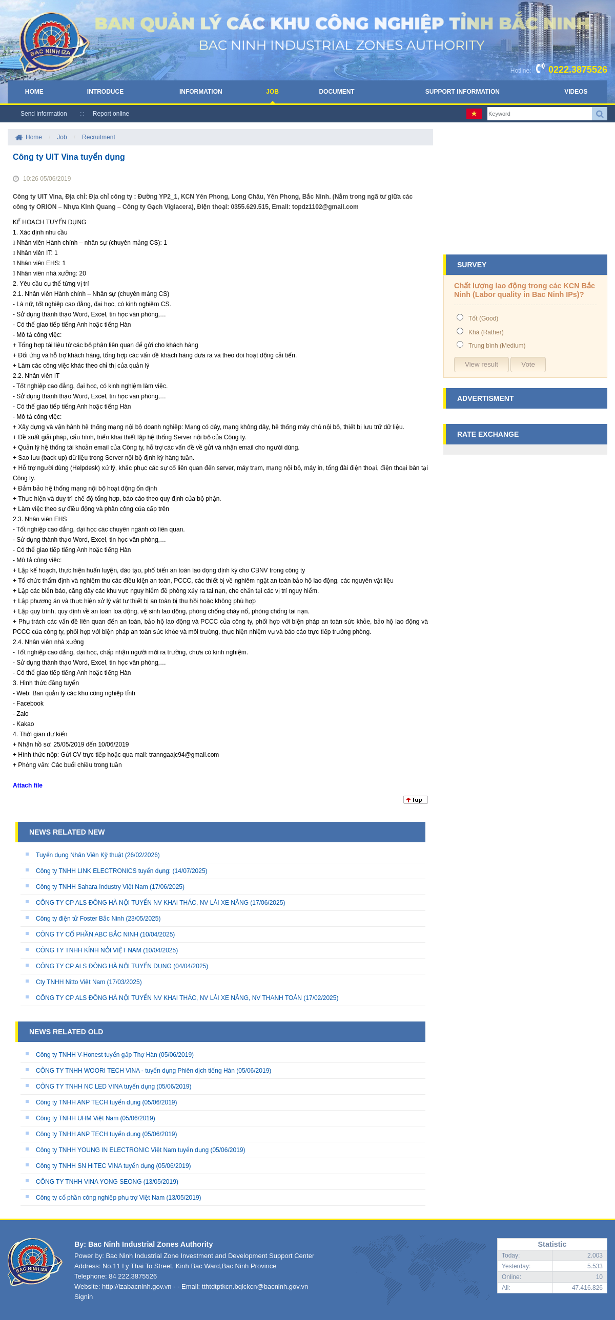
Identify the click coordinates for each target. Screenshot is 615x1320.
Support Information (462, 91)
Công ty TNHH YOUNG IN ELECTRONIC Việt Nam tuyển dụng (122, 1150)
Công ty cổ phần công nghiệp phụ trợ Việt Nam (100, 1197)
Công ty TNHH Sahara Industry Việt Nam (92, 886)
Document (336, 91)
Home (34, 91)
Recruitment (98, 137)
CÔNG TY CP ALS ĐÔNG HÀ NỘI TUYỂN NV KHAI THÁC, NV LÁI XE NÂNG (142, 902)
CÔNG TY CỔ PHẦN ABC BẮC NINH (87, 934)
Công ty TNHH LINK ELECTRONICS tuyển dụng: (103, 871)
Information (200, 91)
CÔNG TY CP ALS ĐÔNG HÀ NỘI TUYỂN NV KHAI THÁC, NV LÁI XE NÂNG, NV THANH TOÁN (169, 998)
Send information (43, 113)
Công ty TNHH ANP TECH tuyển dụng (88, 1102)
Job (272, 91)
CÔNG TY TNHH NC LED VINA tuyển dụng (95, 1086)
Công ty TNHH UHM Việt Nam (77, 1118)
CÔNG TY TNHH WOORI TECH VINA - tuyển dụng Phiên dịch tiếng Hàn (136, 1070)
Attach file (28, 785)
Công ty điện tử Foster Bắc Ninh (80, 918)
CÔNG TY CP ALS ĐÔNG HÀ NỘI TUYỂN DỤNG (104, 966)
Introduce (105, 91)
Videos (575, 91)
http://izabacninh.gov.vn (137, 1286)
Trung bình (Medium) (497, 345)
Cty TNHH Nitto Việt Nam (70, 982)
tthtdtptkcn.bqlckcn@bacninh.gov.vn (255, 1286)
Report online (111, 113)
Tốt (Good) (483, 318)
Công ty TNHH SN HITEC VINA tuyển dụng (95, 1165)
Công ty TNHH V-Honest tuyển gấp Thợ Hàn (96, 1054)
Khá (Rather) (486, 332)
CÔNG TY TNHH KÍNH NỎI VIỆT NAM (88, 950)
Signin (83, 1297)
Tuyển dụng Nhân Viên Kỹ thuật (79, 855)
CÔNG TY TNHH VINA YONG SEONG (89, 1181)
